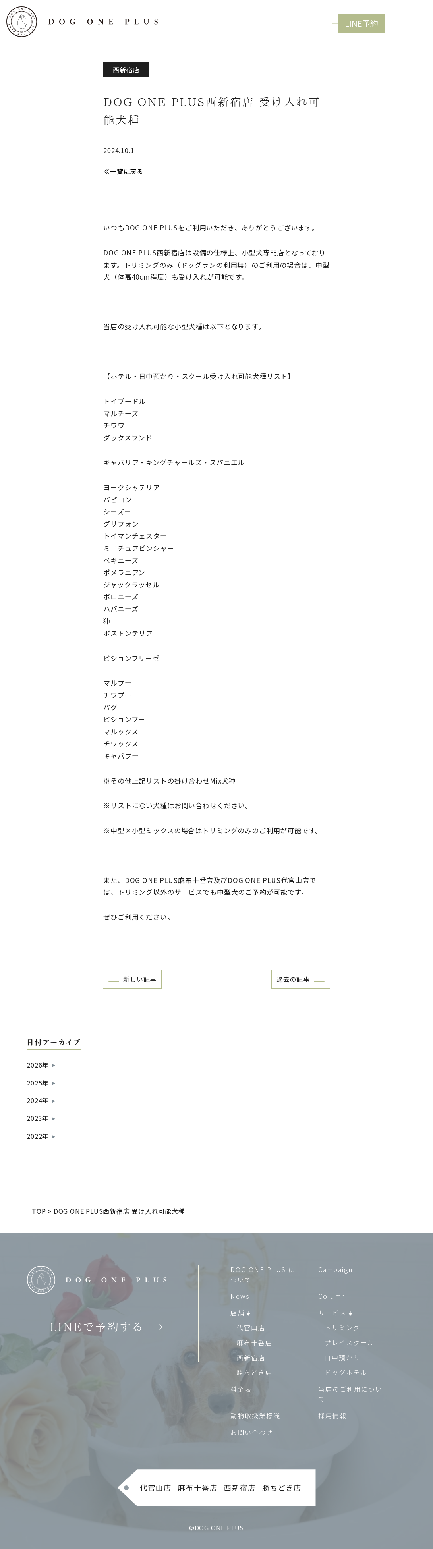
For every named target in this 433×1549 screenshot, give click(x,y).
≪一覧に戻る (123, 171)
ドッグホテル (346, 1372)
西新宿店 (251, 1357)
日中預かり (342, 1357)
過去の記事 (293, 979)
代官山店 (251, 1327)
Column (332, 1296)
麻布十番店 (255, 1342)
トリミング (342, 1327)
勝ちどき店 (255, 1372)
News (240, 1296)
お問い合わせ (251, 1432)
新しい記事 (140, 979)
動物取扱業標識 (255, 1415)
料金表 (241, 1388)
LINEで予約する (97, 1326)
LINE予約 (361, 23)
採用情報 (332, 1415)
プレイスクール (350, 1342)
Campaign (335, 1269)
